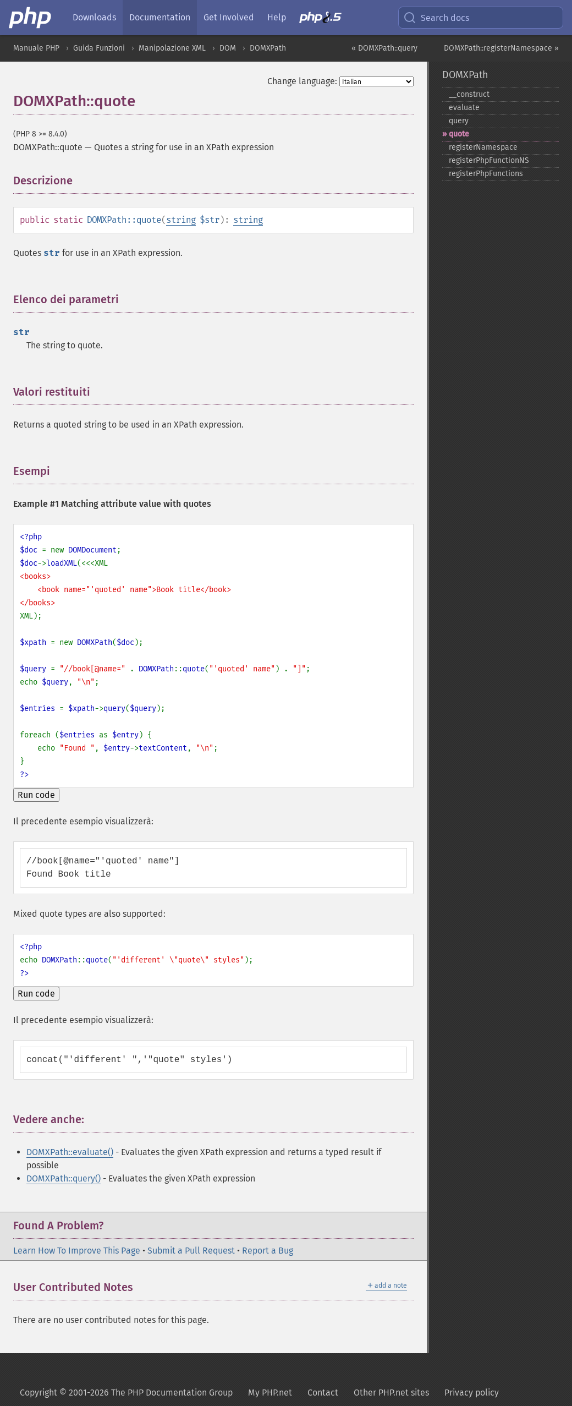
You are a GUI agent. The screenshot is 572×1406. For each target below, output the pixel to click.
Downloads (94, 17)
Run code (36, 795)
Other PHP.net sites (391, 1392)
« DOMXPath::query (384, 48)
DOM (227, 48)
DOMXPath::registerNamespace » (501, 48)
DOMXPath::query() (63, 1178)
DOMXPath (268, 48)
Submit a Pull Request (191, 1250)
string (181, 220)
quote (459, 134)
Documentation (159, 17)
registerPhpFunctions (486, 173)
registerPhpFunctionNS (489, 160)
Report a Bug (267, 1250)
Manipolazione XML (172, 48)
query (459, 120)
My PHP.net (270, 1392)
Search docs (436, 17)
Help (276, 17)
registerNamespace (483, 147)
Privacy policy (471, 1392)
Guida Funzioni (99, 48)
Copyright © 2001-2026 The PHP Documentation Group (126, 1392)
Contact (322, 1392)
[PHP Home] (31, 17)
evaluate (464, 107)
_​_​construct (469, 94)
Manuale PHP (36, 48)
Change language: (302, 81)
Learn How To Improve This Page (76, 1250)
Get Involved (229, 17)
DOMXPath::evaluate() (69, 1152)
